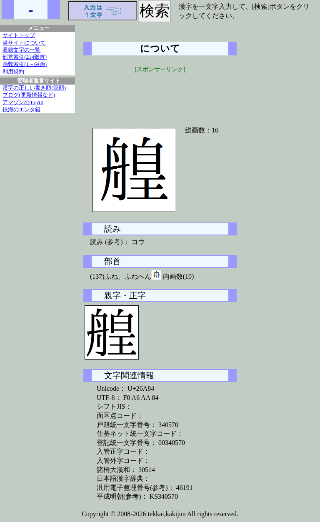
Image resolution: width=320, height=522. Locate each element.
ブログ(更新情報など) (28, 95)
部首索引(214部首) (24, 57)
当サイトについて (24, 43)
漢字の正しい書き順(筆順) (34, 88)
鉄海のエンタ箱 (21, 109)
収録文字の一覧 (21, 50)
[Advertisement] (160, 94)
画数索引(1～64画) (24, 64)
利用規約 (13, 72)
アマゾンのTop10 (22, 102)
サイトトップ (18, 35)
